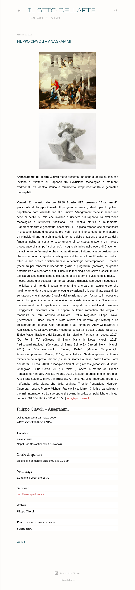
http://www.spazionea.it (30, 494)
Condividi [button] (21, 542)
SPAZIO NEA (25, 439)
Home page (35, 18)
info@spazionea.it (77, 398)
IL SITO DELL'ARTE (61, 10)
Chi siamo (53, 18)
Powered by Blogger (67, 573)
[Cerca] (116, 9)
